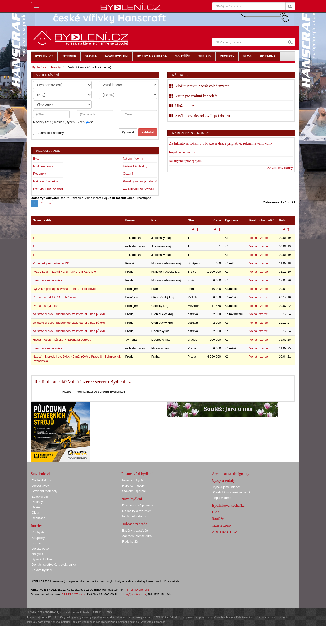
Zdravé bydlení (42, 570)
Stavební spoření (134, 491)
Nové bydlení (131, 499)
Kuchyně (38, 532)
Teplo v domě (222, 498)
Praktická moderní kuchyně (231, 492)
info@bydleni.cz (138, 589)
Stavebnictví (40, 474)
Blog (215, 512)
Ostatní (128, 173)
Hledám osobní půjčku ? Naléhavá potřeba (62, 339)
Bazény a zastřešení (136, 530)
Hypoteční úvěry (133, 485)
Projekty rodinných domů (140, 181)
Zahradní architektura (137, 536)
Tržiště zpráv (222, 525)
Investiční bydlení (134, 480)
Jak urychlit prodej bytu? (185, 161)
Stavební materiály (44, 491)
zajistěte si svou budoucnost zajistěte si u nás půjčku (69, 314)
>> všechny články (280, 168)
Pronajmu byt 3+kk (45, 306)
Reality (56, 67)
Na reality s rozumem (190, 133)
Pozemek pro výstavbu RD (51, 263)
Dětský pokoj (40, 548)
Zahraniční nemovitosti (138, 188)
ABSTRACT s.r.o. (73, 594)
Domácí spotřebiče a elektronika (54, 564)
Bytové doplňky (42, 559)
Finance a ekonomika (47, 280)
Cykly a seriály (223, 480)
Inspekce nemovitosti (183, 152)
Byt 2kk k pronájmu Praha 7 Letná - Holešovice (65, 289)
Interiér (36, 526)
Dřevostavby (40, 485)
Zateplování (40, 496)
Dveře (36, 507)
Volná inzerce (258, 238)
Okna (35, 512)
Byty (36, 158)
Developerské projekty (137, 505)
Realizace (38, 518)
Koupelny (38, 538)
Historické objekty (135, 166)
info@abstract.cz (134, 594)
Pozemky (39, 173)
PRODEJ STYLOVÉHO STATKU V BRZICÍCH (64, 271)
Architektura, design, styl (231, 474)
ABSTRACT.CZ (224, 532)
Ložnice (37, 543)
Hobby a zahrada (134, 524)
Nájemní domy (133, 158)
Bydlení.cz (39, 67)
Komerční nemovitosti (48, 188)
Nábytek (37, 554)
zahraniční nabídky (51, 133)
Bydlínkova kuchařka (228, 505)
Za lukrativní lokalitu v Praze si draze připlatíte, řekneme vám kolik (220, 143)
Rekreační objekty (45, 181)
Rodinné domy (43, 166)
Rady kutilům (131, 541)
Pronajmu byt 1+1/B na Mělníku (54, 297)
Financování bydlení (137, 474)
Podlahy (37, 502)
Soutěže (218, 518)
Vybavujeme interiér (226, 487)
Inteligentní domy (134, 516)
